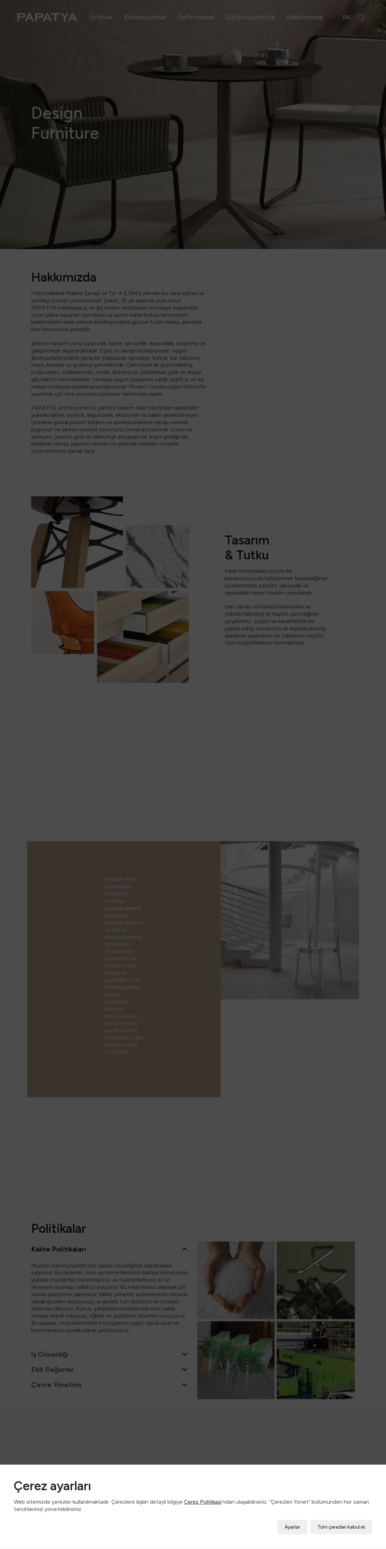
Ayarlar (292, 1507)
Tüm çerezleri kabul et (341, 1507)
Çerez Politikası (202, 1481)
